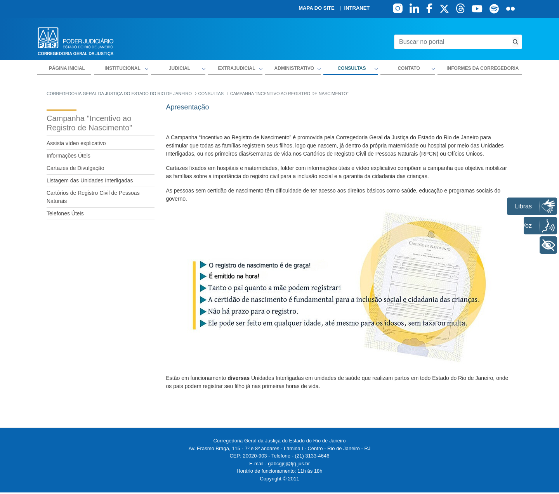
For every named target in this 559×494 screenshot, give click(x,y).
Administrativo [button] (294, 68)
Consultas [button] (352, 68)
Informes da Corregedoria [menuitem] (482, 68)
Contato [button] (409, 68)
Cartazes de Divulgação (75, 168)
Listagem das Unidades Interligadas (90, 180)
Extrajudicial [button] (236, 68)
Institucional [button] (122, 68)
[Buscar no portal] (451, 42)
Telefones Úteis (65, 213)
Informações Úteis (68, 156)
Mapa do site (316, 8)
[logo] (76, 41)
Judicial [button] (179, 68)
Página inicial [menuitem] (67, 68)
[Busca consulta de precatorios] (515, 42)
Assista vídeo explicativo (76, 143)
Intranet (357, 8)
